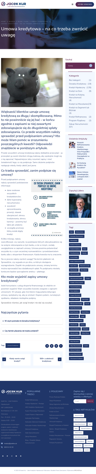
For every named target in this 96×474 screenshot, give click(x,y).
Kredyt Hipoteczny (77, 87)
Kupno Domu (78, 445)
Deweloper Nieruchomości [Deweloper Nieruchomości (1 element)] (76, 236)
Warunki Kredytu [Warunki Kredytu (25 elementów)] (74, 333)
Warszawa (89, 441)
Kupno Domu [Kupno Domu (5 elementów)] (73, 265)
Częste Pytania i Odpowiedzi (34, 415)
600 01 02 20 (8, 447)
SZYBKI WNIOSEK (85, 4)
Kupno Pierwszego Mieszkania (34, 411)
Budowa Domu (88, 445)
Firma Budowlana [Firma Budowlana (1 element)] (74, 253)
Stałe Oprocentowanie (32, 433)
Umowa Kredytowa (12, 345)
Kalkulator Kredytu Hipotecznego (35, 425)
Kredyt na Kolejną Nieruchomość (76, 96)
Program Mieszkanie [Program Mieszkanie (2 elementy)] (75, 295)
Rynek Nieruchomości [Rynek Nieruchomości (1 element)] (75, 308)
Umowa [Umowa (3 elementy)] (82, 324)
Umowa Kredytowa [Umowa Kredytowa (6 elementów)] (75, 329)
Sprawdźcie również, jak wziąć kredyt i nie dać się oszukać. (26, 302)
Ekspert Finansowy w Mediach (59, 425)
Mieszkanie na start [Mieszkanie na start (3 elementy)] (84, 265)
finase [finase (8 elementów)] (84, 249)
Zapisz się (90, 401)
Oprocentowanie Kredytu (81, 437)
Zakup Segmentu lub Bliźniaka (59, 404)
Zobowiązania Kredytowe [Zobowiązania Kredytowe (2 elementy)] (76, 358)
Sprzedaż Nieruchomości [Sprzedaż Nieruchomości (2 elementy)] (76, 320)
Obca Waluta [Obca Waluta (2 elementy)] (84, 270)
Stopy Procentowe (55, 401)
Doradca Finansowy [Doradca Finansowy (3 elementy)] (75, 244)
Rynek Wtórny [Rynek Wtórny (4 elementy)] (85, 312)
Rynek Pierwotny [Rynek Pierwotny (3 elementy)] (74, 312)
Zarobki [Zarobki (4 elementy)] (86, 346)
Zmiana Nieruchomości (56, 408)
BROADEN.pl (78, 470)
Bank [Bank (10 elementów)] (71, 232)
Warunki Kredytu (79, 415)
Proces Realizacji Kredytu (57, 397)
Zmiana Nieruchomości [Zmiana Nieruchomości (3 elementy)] (75, 354)
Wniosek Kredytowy (55, 422)
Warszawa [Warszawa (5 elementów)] (85, 329)
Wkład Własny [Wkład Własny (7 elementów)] (85, 333)
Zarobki (87, 450)
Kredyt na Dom (75, 91)
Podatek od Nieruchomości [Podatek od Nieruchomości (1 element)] (76, 282)
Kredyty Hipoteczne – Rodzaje (34, 404)
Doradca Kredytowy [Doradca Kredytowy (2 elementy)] (75, 249)
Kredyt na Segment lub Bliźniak (79, 109)
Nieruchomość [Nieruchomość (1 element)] (73, 270)
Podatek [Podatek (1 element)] (88, 278)
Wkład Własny (78, 432)
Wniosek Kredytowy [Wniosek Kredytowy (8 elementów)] (75, 337)
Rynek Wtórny (78, 450)
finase (76, 428)
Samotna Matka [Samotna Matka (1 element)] (74, 316)
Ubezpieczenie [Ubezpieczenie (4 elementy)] (73, 324)
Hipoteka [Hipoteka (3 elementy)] (84, 253)
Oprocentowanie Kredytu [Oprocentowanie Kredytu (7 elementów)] (76, 278)
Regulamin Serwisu (55, 439)
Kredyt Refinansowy (78, 116)
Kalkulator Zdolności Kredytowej (35, 422)
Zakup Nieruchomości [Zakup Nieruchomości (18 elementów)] (75, 346)
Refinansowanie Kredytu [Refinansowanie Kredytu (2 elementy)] (76, 303)
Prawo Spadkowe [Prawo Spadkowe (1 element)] (74, 291)
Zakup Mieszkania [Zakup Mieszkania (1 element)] (74, 341)
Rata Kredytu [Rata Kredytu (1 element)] (85, 299)
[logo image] (14, 4)
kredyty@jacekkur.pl (10, 444)
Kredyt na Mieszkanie (78, 104)
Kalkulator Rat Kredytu (32, 418)
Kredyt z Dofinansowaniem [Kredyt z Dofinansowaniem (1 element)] (76, 261)
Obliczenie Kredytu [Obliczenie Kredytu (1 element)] (74, 274)
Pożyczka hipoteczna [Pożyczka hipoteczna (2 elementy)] (75, 287)
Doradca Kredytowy (77, 83)
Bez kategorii (74, 80)
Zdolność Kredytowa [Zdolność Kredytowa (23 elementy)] (75, 350)
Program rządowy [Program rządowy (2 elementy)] (74, 299)
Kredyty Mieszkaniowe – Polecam (59, 435)
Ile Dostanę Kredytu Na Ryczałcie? (81, 165)
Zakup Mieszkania (30, 437)
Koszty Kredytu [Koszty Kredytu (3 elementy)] (74, 257)
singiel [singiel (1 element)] (82, 316)
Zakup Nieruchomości (78, 124)
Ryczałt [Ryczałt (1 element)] (87, 303)
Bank (90, 424)
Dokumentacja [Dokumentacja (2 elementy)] (73, 240)
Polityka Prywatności (56, 443)
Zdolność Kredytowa (31, 429)
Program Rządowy (77, 120)
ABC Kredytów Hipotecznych (34, 407)
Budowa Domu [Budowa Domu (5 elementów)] (79, 232)
